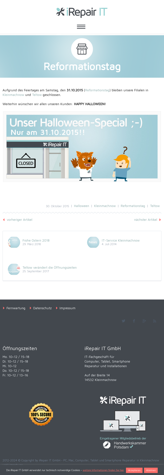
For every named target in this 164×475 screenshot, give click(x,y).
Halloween (81, 206)
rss (154, 321)
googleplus (144, 321)
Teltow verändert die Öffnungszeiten (50, 267)
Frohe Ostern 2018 (36, 240)
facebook (133, 321)
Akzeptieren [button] (134, 470)
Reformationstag (97, 90)
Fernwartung (15, 308)
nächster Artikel (145, 219)
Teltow (37, 95)
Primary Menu (81, 26)
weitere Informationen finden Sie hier (103, 470)
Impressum (67, 308)
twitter (123, 321)
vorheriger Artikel (19, 219)
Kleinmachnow (13, 95)
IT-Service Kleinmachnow (121, 240)
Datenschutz (42, 308)
